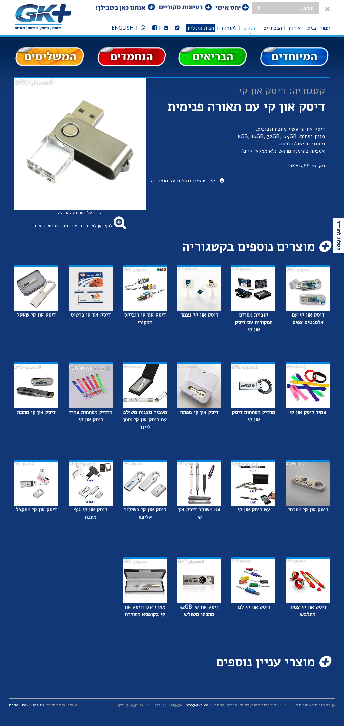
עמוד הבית (318, 28)
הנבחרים (272, 28)
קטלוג (250, 28)
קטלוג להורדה (338, 235)
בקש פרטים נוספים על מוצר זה (187, 180)
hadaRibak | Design (26, 705)
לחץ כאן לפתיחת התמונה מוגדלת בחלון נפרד (80, 226)
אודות (295, 28)
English (123, 28)
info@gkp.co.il (198, 705)
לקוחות (229, 28)
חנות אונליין (200, 28)
